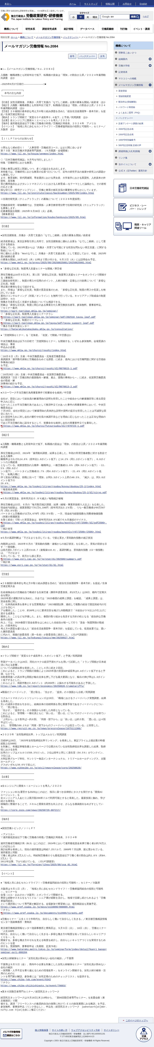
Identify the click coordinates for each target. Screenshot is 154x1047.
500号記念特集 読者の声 (130, 145)
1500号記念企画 (126, 134)
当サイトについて (127, 164)
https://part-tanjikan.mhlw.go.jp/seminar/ (29, 311)
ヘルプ (146, 16)
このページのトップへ (137, 1020)
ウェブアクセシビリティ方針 (85, 1030)
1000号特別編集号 (127, 140)
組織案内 (123, 59)
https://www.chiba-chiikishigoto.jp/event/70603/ (33, 985)
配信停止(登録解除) (127, 102)
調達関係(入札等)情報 (129, 151)
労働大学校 (124, 65)
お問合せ (127, 4)
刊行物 (123, 29)
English (143, 4)
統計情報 (68, 29)
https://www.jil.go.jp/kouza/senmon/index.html (32, 153)
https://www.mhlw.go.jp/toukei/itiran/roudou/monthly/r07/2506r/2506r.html (51, 532)
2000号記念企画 (126, 129)
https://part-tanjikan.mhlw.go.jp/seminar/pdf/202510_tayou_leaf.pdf (50, 317)
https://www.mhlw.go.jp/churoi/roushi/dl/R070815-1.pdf (40, 368)
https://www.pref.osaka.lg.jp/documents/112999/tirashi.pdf (43, 913)
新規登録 (123, 91)
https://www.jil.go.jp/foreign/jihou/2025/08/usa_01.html (39, 864)
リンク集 (123, 158)
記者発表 (123, 72)
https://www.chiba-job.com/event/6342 (26, 979)
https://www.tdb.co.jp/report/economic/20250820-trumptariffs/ (42, 686)
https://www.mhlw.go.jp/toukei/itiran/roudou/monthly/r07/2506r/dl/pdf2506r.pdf (54, 524)
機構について (11, 29)
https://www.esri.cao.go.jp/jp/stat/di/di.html (32, 565)
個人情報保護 (41, 1030)
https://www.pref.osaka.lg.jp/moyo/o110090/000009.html (38, 907)
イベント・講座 (141, 29)
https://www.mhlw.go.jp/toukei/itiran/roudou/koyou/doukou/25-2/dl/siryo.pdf (55, 492)
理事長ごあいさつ (127, 52)
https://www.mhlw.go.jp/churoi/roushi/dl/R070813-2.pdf (40, 386)
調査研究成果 (49, 29)
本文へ (8, 4)
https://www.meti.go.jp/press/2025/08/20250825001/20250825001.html (46, 262)
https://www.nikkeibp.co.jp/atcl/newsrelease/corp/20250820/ (41, 767)
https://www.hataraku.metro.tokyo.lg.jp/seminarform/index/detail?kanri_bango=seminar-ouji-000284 (54, 951)
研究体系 (30, 29)
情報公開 (110, 4)
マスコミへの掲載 (127, 78)
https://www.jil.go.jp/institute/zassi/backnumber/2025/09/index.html (47, 193)
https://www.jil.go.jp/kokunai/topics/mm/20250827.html (38, 637)
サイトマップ (91, 4)
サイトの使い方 (59, 1030)
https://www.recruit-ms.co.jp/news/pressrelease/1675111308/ (41, 728)
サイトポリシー (111, 1030)
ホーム (72, 4)
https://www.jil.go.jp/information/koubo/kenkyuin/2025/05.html (43, 217)
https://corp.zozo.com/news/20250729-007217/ (31, 810)
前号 (72, 56)
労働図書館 (108, 29)
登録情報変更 (125, 96)
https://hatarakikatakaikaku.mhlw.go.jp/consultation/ (37, 329)
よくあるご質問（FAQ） (130, 112)
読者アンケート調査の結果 (131, 123)
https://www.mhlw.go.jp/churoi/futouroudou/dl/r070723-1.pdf (44, 426)
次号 (102, 56)
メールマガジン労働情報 (48, 37)
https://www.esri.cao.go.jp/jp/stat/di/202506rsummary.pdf (43, 559)
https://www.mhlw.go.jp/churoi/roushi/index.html (33, 350)
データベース (87, 29)
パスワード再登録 (127, 107)
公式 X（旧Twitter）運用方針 (133, 170)
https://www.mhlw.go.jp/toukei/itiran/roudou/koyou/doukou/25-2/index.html (51, 486)
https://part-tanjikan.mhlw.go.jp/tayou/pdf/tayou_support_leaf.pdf (49, 323)
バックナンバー (71, 37)
